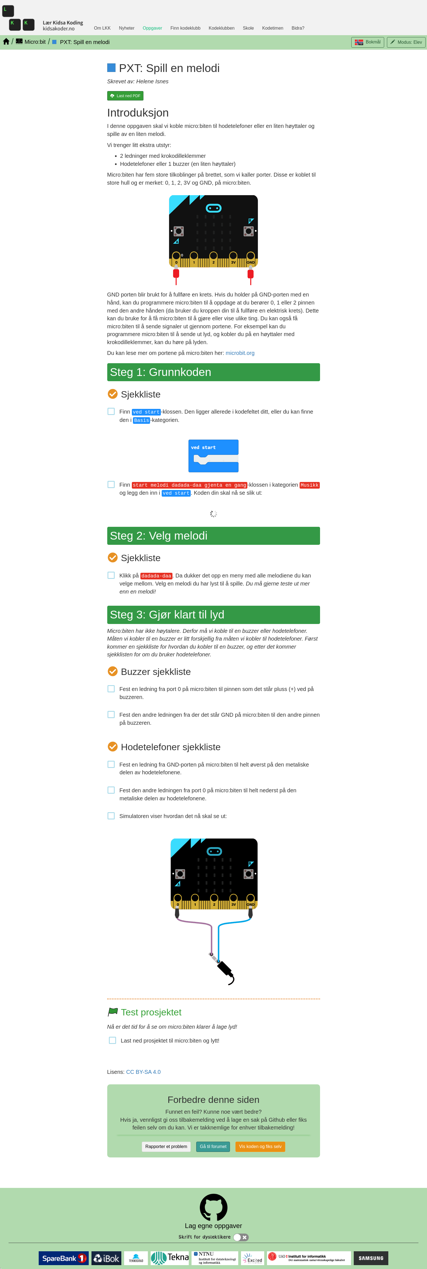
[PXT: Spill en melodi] (80, 42)
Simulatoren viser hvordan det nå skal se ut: (173, 816)
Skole (248, 28)
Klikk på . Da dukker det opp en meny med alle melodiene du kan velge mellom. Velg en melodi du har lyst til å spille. (215, 583)
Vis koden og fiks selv (260, 1146)
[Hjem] (6, 41)
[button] (367, 42)
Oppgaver (152, 28)
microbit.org (240, 353)
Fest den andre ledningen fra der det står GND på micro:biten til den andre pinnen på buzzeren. (220, 719)
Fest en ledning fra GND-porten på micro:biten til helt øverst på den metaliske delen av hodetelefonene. (214, 769)
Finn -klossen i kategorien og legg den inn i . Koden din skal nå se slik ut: (220, 489)
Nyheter (126, 28)
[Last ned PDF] (125, 95)
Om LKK (102, 28)
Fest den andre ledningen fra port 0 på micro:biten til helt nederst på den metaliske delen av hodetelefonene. (208, 794)
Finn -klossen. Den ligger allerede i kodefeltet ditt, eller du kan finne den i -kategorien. (216, 416)
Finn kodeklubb (186, 28)
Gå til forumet (213, 1146)
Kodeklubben (221, 28)
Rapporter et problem (166, 1146)
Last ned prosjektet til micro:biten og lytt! (170, 1041)
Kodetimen (273, 28)
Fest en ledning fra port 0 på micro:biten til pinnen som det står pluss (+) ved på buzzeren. (217, 693)
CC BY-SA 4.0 (143, 1072)
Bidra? (298, 28)
